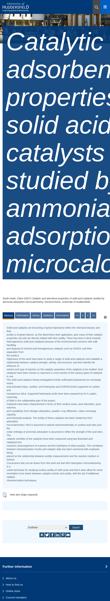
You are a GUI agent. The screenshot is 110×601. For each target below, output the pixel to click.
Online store (13, 591)
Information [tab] (22, 315)
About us (11, 578)
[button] (96, 7)
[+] (105, 317)
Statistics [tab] (48, 315)
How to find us (14, 584)
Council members (16, 597)
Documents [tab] (62, 315)
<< (77, 315)
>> (93, 315)
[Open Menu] (105, 7)
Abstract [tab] (8, 315)
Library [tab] (36, 315)
